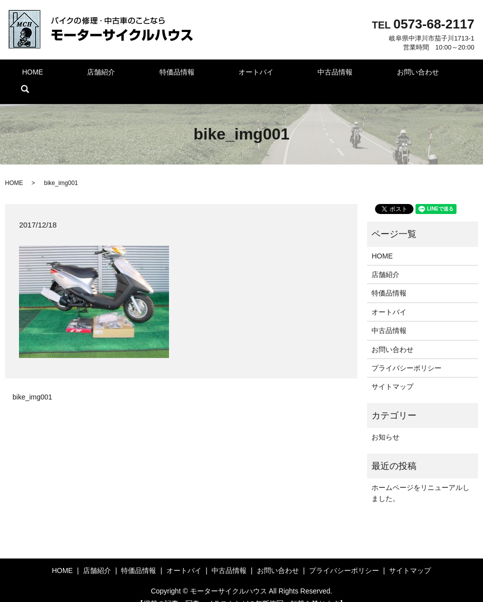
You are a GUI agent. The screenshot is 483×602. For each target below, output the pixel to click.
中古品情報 (307, 74)
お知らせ (386, 422)
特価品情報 (167, 74)
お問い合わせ (381, 74)
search (444, 74)
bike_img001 (32, 382)
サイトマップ (393, 372)
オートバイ (237, 74)
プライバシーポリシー (407, 353)
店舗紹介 (101, 74)
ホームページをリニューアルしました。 (421, 478)
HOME (41, 74)
